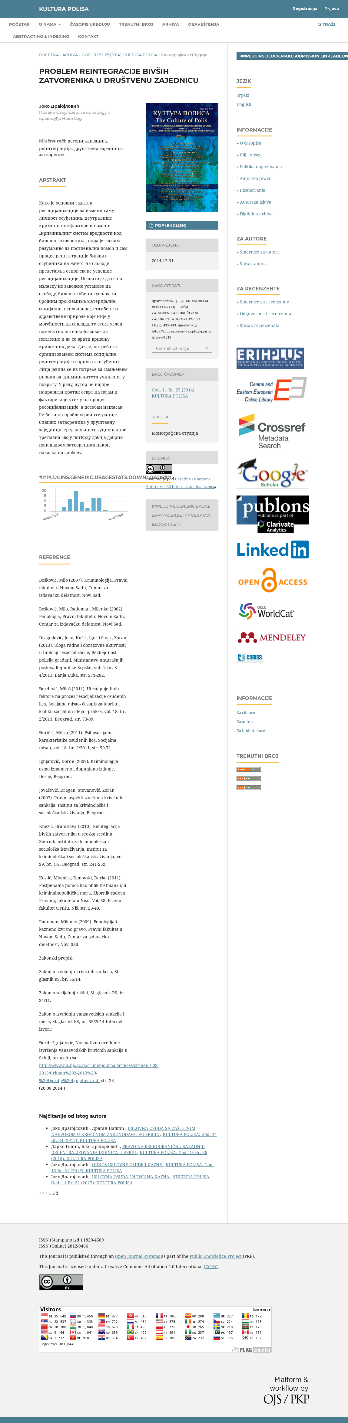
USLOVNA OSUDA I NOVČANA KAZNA (131, 1176)
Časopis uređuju (90, 24)
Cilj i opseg (251, 155)
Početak (19, 24)
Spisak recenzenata (260, 325)
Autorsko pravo (255, 178)
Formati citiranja (172, 348)
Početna (49, 54)
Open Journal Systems (138, 1256)
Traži (326, 24)
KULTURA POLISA (64, 9)
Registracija (305, 8)
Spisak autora (254, 264)
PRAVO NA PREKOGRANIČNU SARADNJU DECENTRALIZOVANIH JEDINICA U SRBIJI (128, 1149)
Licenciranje (252, 190)
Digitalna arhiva (256, 214)
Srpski (243, 95)
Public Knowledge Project (216, 1256)
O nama (48, 24)
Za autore (245, 721)
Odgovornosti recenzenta (265, 313)
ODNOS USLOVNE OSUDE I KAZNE (127, 1164)
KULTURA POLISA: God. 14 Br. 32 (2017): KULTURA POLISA (130, 1180)
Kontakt (88, 36)
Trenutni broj (136, 24)
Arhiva (170, 24)
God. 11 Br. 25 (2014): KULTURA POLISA (119, 54)
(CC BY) (211, 1266)
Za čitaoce (246, 712)
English (244, 104)
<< (41, 1193)
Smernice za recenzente (264, 302)
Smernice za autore (260, 252)
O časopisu (250, 143)
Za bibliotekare (251, 730)
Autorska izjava (255, 202)
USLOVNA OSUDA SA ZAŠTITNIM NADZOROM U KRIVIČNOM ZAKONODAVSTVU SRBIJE (123, 1131)
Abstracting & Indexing (41, 36)
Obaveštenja (203, 24)
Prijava (331, 8)
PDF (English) (170, 225)
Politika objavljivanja (261, 166)
